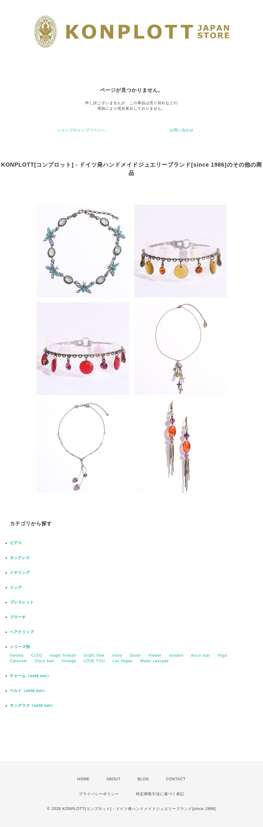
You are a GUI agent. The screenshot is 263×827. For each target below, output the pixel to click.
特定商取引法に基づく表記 (160, 794)
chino (117, 655)
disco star (200, 655)
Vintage (69, 661)
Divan (135, 655)
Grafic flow (93, 655)
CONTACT (176, 779)
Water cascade (154, 661)
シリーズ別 (20, 647)
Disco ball (44, 661)
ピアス (16, 543)
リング (16, 587)
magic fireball (63, 655)
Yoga (222, 655)
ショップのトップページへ (81, 130)
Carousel (18, 661)
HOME (83, 779)
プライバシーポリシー (99, 794)
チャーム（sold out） (30, 676)
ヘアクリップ (22, 632)
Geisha (16, 655)
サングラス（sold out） (32, 705)
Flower (155, 655)
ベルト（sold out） (28, 690)
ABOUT (113, 779)
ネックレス (20, 558)
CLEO (36, 655)
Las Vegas (122, 661)
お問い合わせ (182, 130)
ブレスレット (22, 602)
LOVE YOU (94, 661)
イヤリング (20, 572)
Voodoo (176, 655)
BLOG (143, 779)
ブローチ (18, 617)
